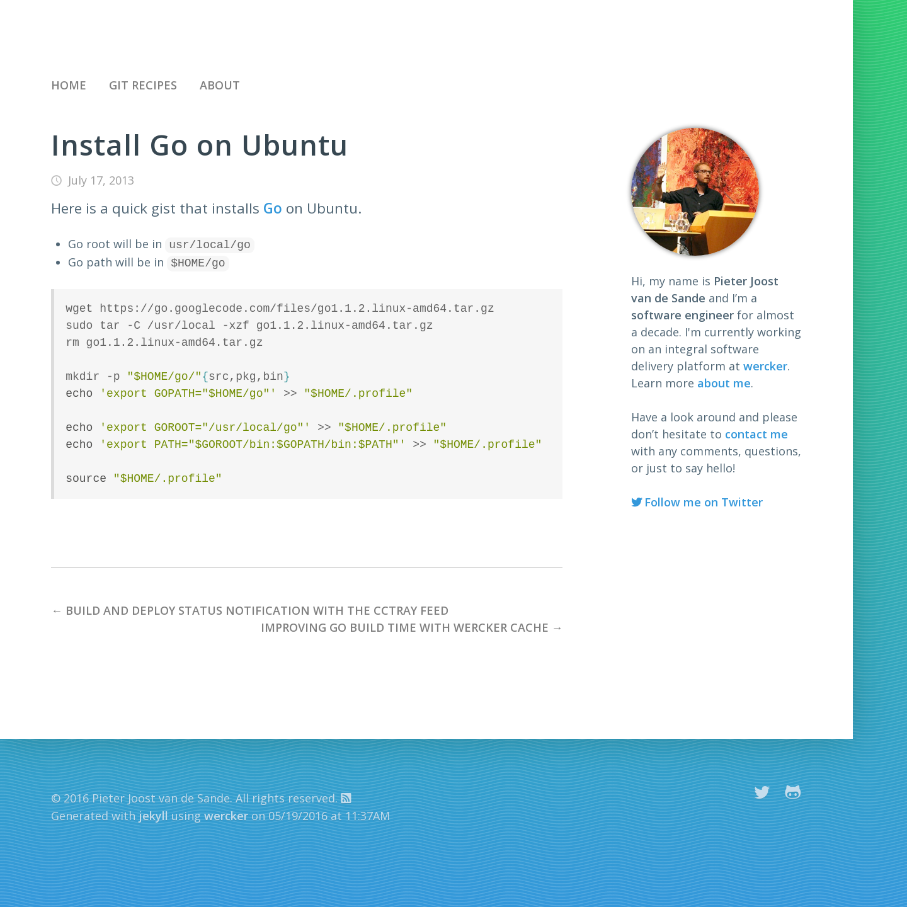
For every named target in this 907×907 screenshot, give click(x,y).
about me (724, 383)
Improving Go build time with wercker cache (405, 624)
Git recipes (143, 85)
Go (272, 208)
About (220, 85)
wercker (765, 366)
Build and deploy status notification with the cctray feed (257, 607)
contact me (756, 434)
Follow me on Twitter (703, 502)
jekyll (153, 813)
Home (68, 85)
